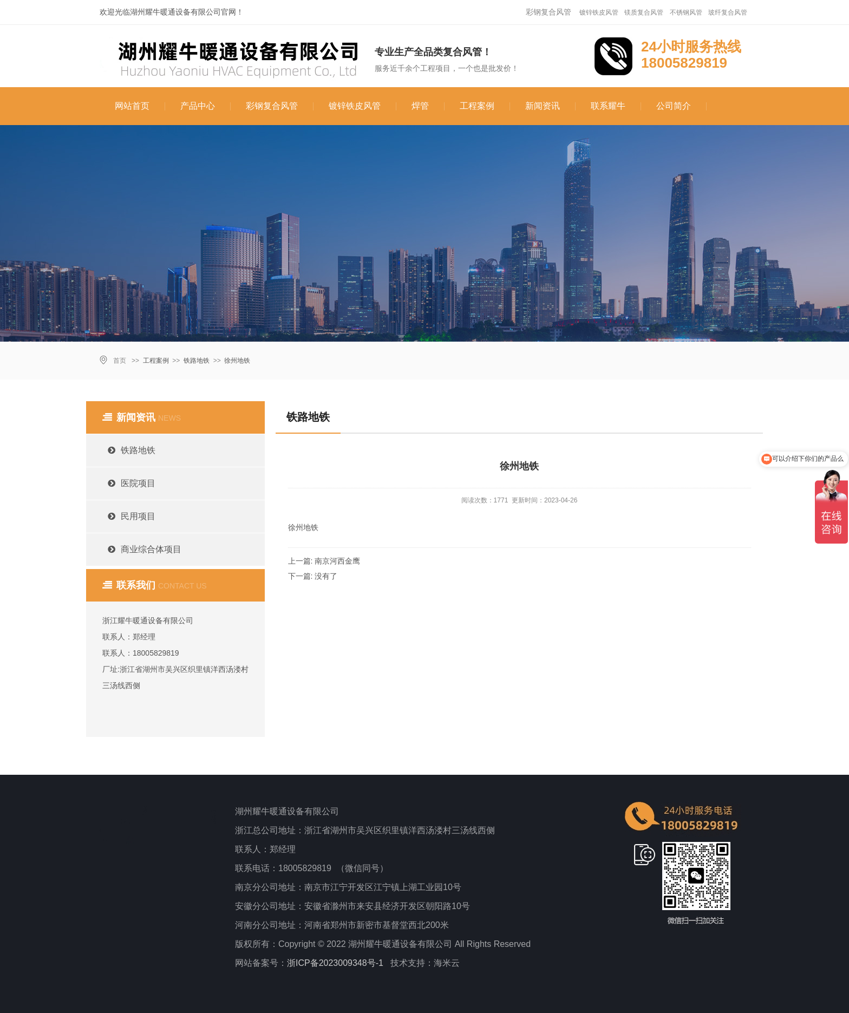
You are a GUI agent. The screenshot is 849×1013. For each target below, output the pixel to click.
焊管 (420, 105)
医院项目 (126, 483)
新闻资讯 (542, 105)
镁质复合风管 (643, 12)
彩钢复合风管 (548, 12)
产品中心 (197, 105)
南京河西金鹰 (337, 561)
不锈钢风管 (686, 12)
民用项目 (126, 516)
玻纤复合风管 (727, 12)
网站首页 (132, 105)
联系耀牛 (608, 105)
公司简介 (673, 105)
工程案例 (477, 105)
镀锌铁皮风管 (598, 12)
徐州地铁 (237, 360)
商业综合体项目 (139, 549)
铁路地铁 (197, 360)
